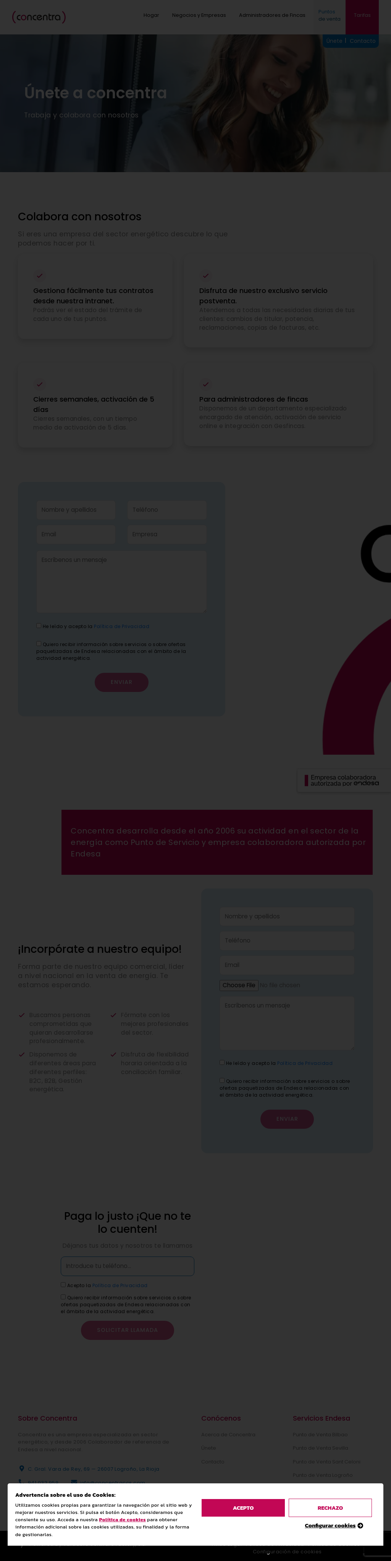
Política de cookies (122, 983)
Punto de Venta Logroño (323, 1475)
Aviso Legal (227, 1544)
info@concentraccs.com (112, 1482)
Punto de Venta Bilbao (320, 1434)
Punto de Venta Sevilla (320, 1448)
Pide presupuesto (315, 1502)
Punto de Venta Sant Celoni (326, 1461)
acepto (243, 971)
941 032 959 (43, 1482)
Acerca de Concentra (228, 1434)
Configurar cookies (330, 989)
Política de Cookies (334, 1544)
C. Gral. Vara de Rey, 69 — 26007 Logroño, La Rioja (94, 1469)
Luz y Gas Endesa (314, 1489)
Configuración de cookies (287, 1551)
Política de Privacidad (305, 1063)
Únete (208, 1448)
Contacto (213, 1461)
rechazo (330, 971)
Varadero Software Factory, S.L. (104, 1544)
